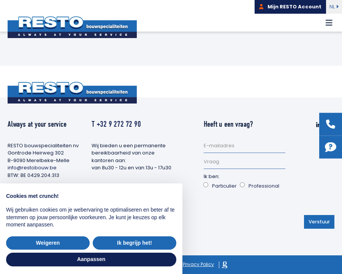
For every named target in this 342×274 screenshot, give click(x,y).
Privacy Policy (198, 264)
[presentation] (261, 208)
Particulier (224, 186)
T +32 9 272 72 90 (116, 124)
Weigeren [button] (48, 243)
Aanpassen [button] (91, 259)
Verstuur (319, 221)
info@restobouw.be (32, 167)
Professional (264, 186)
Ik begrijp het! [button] (134, 243)
